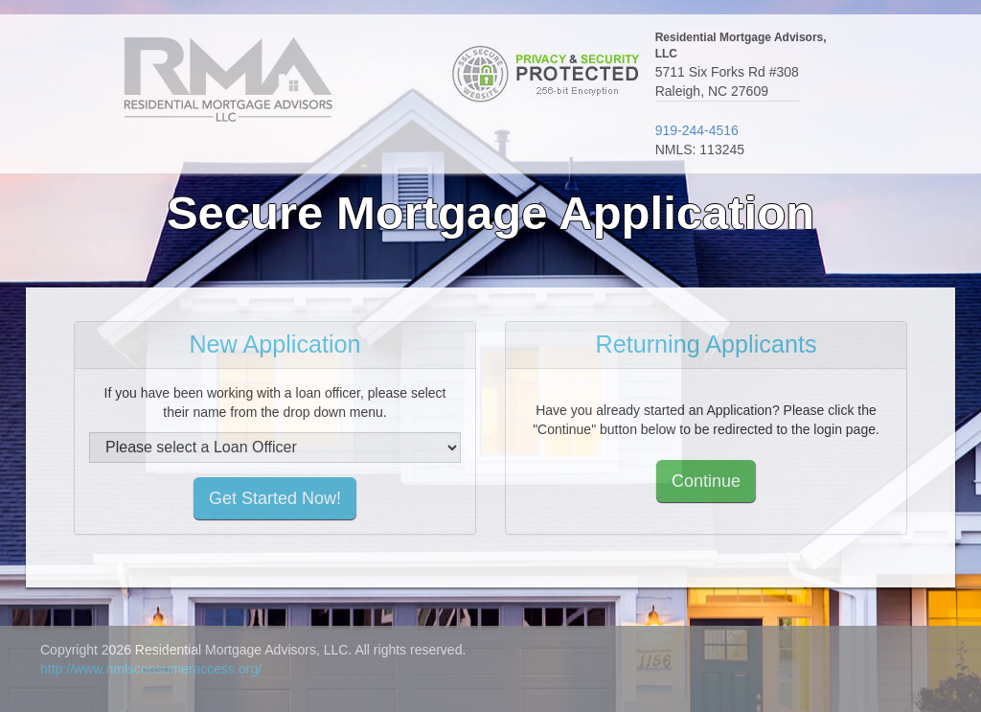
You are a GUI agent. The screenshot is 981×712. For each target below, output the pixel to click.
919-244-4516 (697, 130)
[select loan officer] (275, 447)
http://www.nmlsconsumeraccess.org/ (151, 669)
